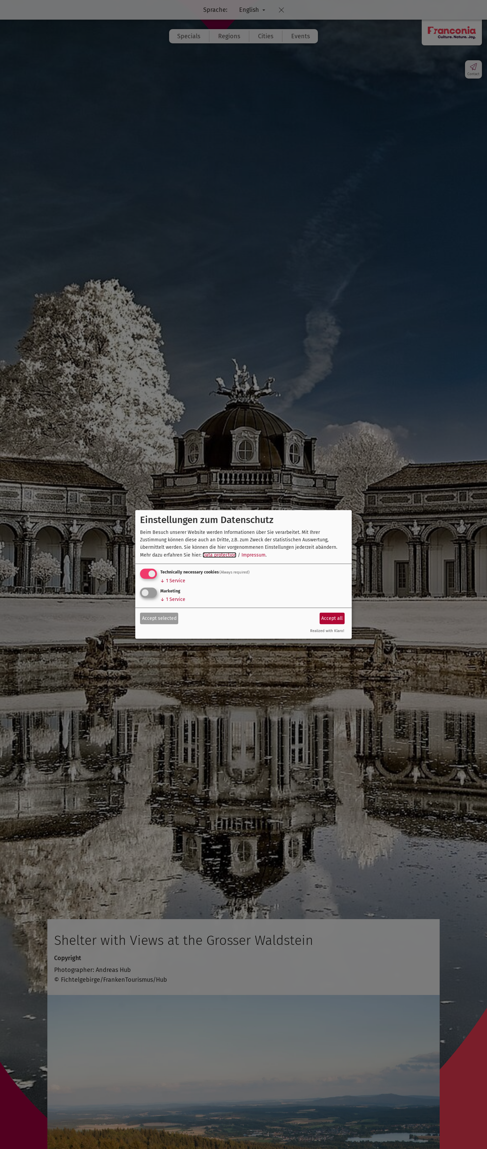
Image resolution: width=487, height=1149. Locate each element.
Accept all (332, 618)
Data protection (219, 555)
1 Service (172, 581)
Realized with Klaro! (327, 631)
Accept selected (159, 618)
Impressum (253, 555)
